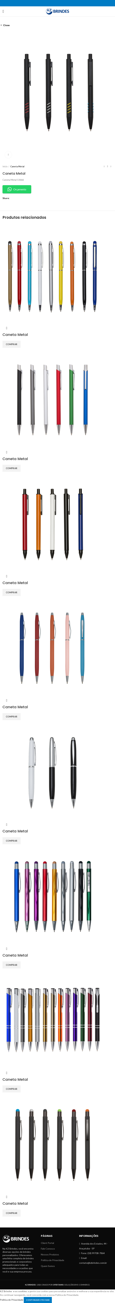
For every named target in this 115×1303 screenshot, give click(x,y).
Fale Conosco (48, 1248)
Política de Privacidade (52, 1260)
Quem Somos (48, 1266)
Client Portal (47, 1243)
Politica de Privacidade (11, 1299)
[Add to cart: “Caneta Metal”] (11, 1213)
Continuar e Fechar (38, 1300)
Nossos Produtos (50, 1254)
